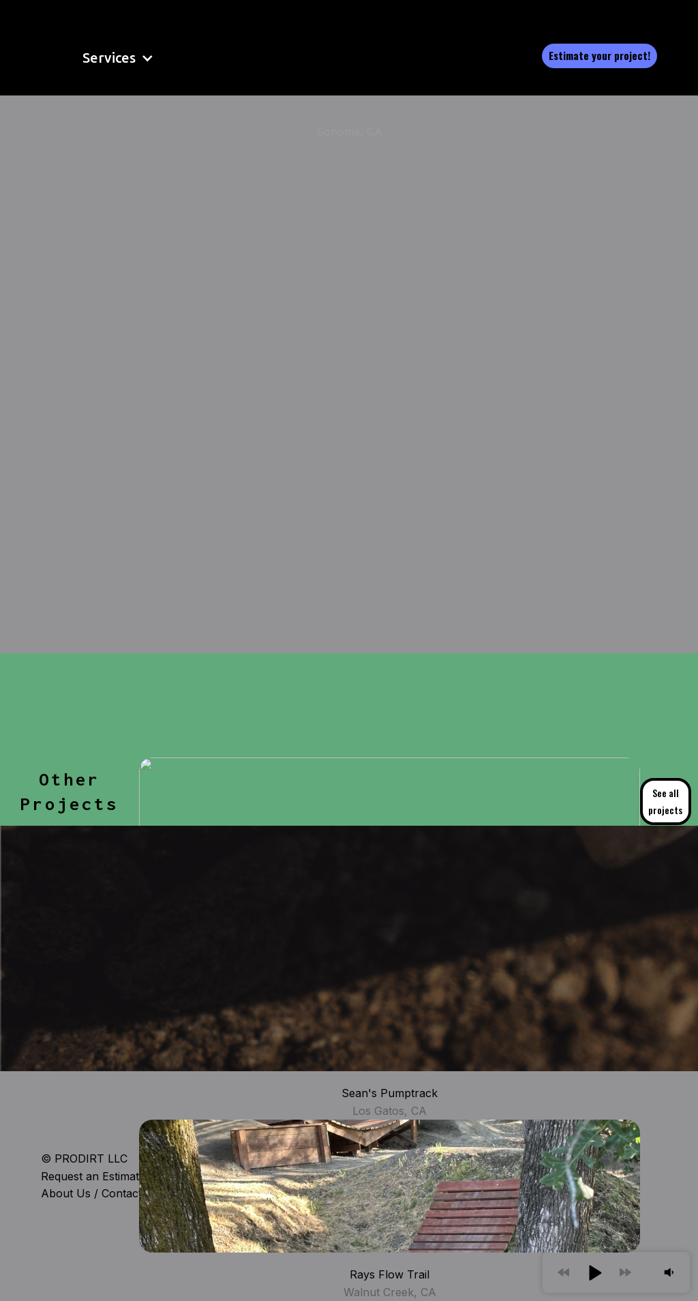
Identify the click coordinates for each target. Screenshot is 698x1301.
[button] (100, 58)
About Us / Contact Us (100, 1193)
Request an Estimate (93, 1176)
